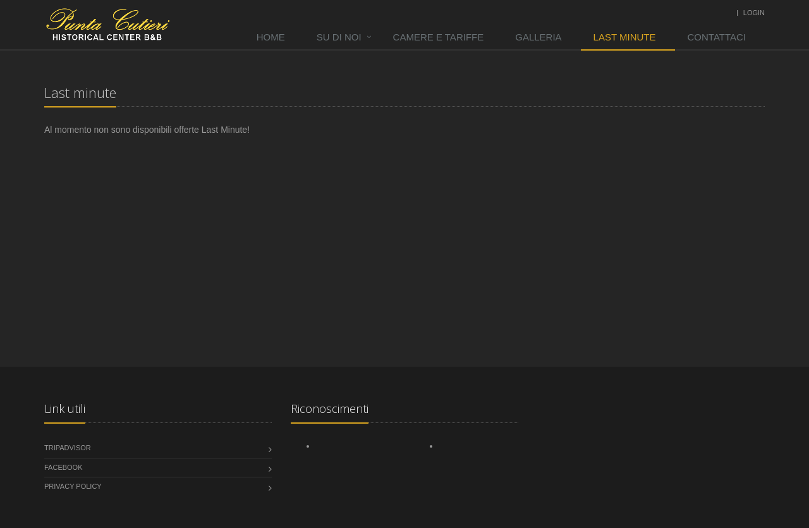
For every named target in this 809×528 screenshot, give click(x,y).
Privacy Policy (73, 486)
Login (754, 12)
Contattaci (717, 37)
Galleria (538, 37)
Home (271, 37)
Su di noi (339, 37)
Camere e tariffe (438, 37)
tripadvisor (67, 447)
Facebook (63, 467)
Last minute (624, 37)
